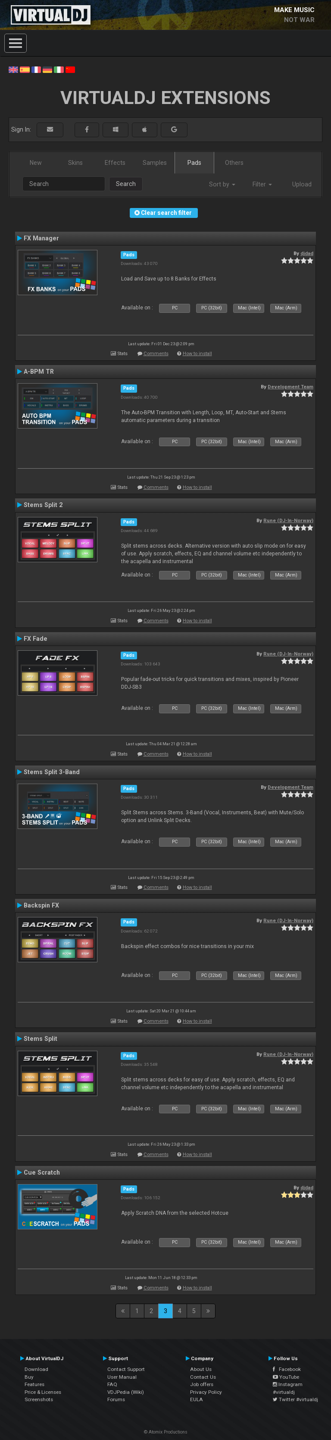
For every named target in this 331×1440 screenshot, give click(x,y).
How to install (197, 353)
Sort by (222, 184)
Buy (29, 1377)
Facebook (287, 1369)
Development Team (290, 387)
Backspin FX (41, 905)
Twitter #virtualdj (295, 1399)
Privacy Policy (206, 1392)
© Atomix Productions (165, 1432)
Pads (194, 162)
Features (34, 1384)
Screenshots (39, 1399)
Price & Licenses (43, 1392)
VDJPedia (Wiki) (125, 1392)
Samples (155, 162)
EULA (196, 1399)
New (36, 162)
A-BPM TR (39, 371)
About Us (201, 1369)
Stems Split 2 (43, 504)
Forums (116, 1399)
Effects (115, 162)
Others (234, 162)
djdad (306, 253)
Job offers (201, 1384)
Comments (156, 353)
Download (36, 1369)
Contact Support (126, 1369)
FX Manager (41, 238)
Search (126, 183)
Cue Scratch (42, 1172)
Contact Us (203, 1377)
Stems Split (40, 1038)
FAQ (112, 1384)
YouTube (286, 1377)
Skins (75, 162)
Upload (302, 184)
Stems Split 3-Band (52, 772)
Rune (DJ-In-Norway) (288, 520)
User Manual (122, 1377)
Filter (262, 184)
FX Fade (35, 638)
